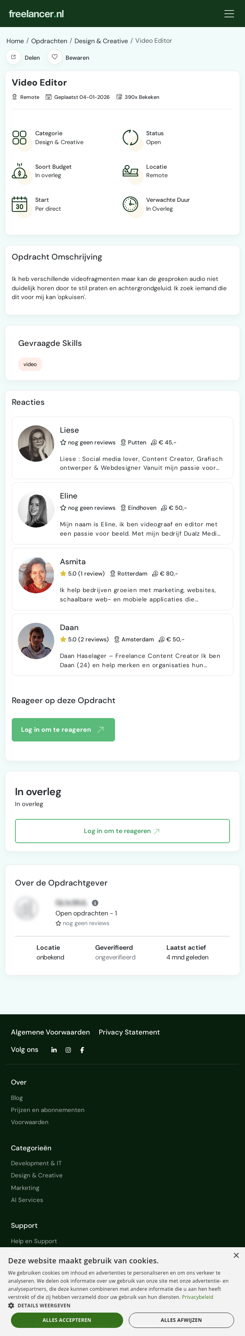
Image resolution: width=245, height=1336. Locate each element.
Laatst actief (186, 947)
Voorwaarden (30, 1122)
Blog (17, 1098)
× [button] (236, 1256)
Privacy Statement (129, 1032)
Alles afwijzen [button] (181, 1320)
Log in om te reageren (62, 729)
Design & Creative (37, 1175)
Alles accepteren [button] (67, 1320)
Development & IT (36, 1163)
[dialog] (122, 1291)
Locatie (48, 947)
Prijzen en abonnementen (48, 1110)
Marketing (25, 1188)
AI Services (27, 1200)
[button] (13, 57)
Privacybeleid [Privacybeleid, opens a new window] (197, 1297)
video (30, 364)
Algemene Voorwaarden (50, 1032)
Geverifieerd (114, 947)
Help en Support (34, 1241)
